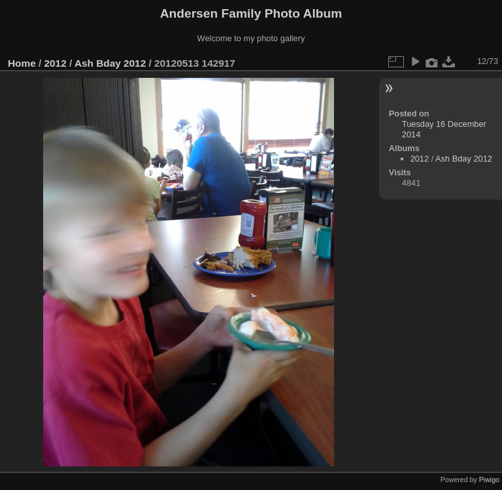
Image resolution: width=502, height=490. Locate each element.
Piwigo (489, 479)
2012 (55, 63)
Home (22, 63)
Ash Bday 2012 (110, 63)
